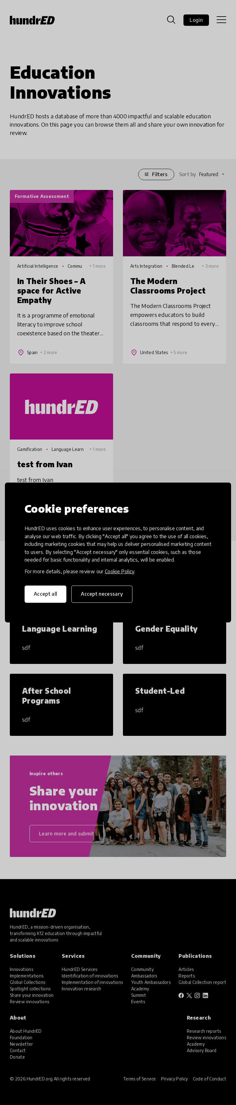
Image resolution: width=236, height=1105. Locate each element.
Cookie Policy (119, 571)
